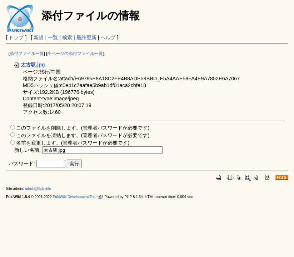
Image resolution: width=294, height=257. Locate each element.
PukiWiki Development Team (78, 197)
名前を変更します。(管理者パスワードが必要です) (73, 143)
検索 (67, 37)
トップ (16, 37)
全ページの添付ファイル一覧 (75, 53)
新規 (39, 37)
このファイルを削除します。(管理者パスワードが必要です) (83, 128)
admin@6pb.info (38, 189)
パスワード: (22, 163)
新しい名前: (27, 150)
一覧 (53, 37)
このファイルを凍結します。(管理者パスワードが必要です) (83, 135)
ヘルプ (107, 37)
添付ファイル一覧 (27, 53)
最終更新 (86, 37)
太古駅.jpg (29, 64)
